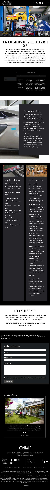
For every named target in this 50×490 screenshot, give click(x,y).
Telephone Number (8, 357)
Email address (7, 352)
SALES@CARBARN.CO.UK (27, 455)
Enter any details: (7, 363)
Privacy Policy (37, 467)
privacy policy (42, 377)
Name (5, 348)
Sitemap (44, 467)
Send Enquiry (9, 381)
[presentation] (1, 18)
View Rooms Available (24, 435)
